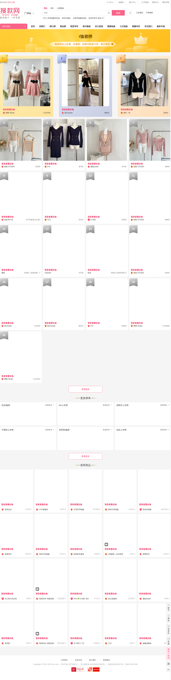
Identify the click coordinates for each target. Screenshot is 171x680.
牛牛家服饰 (43, 509)
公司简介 (64, 660)
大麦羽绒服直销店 (80, 18)
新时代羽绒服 (113, 509)
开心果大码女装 (11, 599)
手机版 (145, 2)
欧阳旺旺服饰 (79, 554)
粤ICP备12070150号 (69, 664)
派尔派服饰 (112, 599)
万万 (110, 643)
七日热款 (124, 26)
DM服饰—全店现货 (115, 554)
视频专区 (136, 26)
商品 (45, 8)
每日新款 (87, 26)
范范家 (7, 643)
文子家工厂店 (79, 643)
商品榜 (63, 26)
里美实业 (8, 509)
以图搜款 (60, 8)
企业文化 (78, 660)
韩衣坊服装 (66, 18)
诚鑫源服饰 (147, 643)
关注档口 (148, 26)
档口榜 (53, 26)
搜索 (118, 13)
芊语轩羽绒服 (79, 509)
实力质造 (99, 26)
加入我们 (92, 660)
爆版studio (147, 599)
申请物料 (149, 13)
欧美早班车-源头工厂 (97, 18)
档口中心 (133, 2)
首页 (33, 26)
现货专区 (74, 26)
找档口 (42, 26)
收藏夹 (122, 2)
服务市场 (161, 26)
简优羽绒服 (147, 509)
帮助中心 (155, 2)
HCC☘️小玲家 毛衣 (81, 599)
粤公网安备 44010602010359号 (92, 664)
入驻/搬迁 (139, 13)
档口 (52, 8)
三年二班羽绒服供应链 (51, 18)
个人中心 (110, 2)
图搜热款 (111, 26)
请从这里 (7, 2)
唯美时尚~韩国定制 (46, 599)
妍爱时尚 (8, 554)
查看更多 (85, 456)
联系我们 (106, 660)
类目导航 (6, 26)
